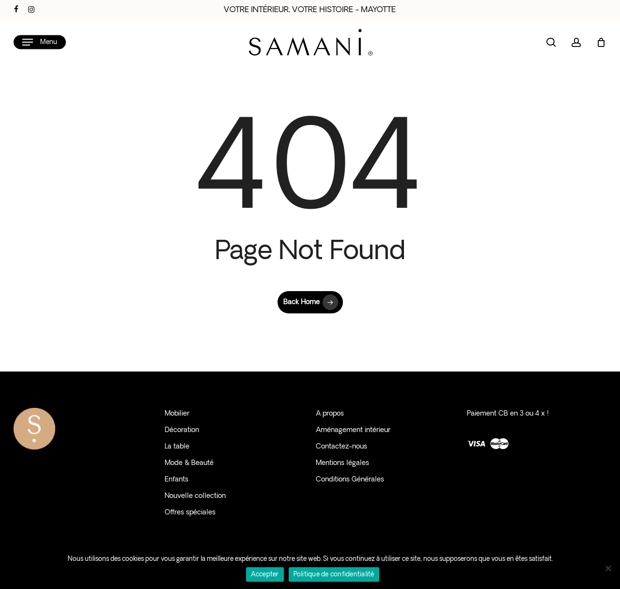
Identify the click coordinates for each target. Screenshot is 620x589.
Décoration (182, 430)
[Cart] (601, 42)
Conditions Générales (350, 479)
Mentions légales (342, 463)
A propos (330, 414)
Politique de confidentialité (334, 575)
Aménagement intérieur (353, 430)
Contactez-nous (341, 446)
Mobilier (177, 414)
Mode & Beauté (189, 463)
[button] (40, 42)
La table (177, 446)
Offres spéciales (190, 512)
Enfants (176, 479)
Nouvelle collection (195, 496)
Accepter (265, 575)
